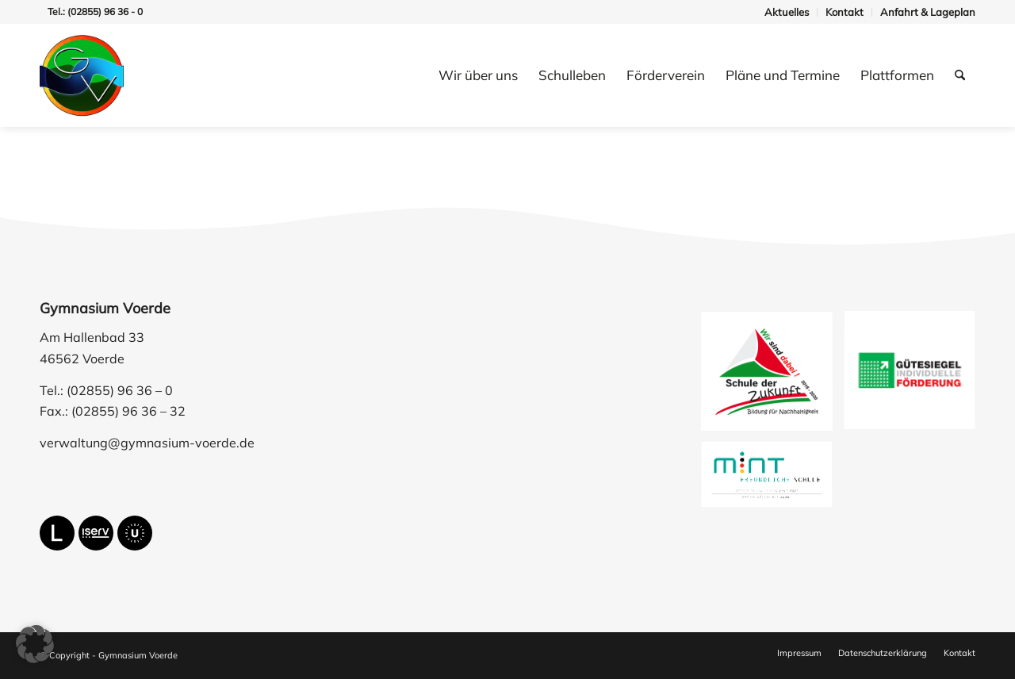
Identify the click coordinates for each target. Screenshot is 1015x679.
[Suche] (959, 75)
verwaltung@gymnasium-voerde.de (147, 443)
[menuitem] (787, 12)
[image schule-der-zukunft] (773, 378)
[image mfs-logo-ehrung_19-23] (773, 482)
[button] (35, 644)
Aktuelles (786, 12)
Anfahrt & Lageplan (927, 12)
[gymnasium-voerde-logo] (82, 75)
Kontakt (844, 12)
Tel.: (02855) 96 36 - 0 (95, 11)
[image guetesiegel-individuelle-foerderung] (915, 378)
